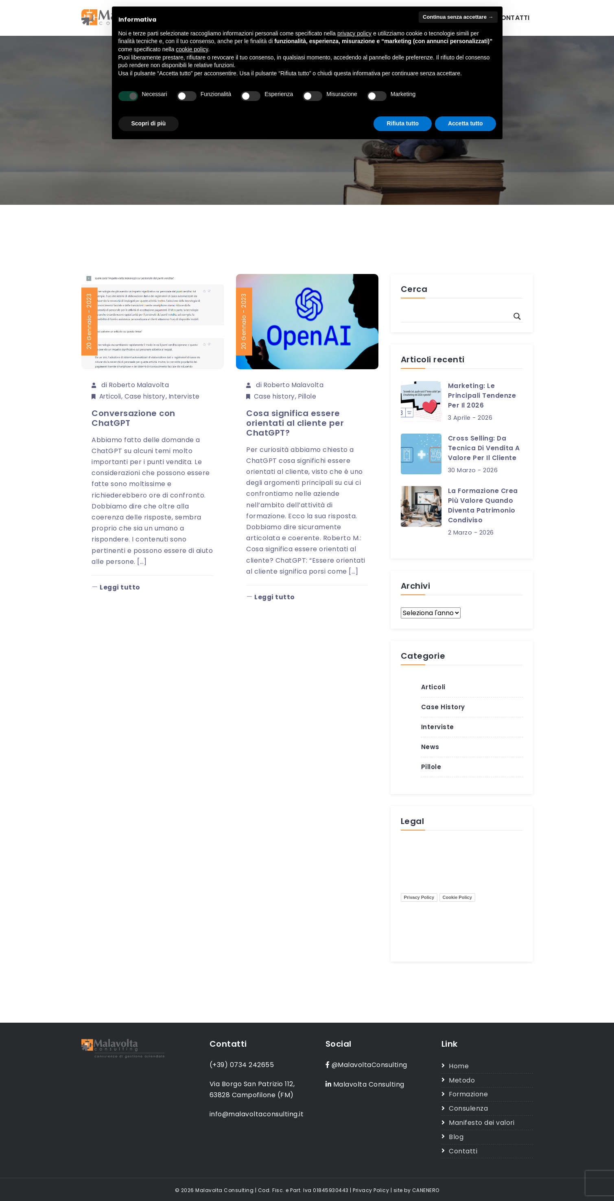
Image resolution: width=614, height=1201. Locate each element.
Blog (456, 1135)
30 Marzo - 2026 (473, 470)
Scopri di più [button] (148, 123)
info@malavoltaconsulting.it (257, 1114)
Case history (148, 396)
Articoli (111, 396)
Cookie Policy (457, 896)
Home (459, 1065)
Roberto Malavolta (141, 385)
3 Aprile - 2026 (470, 418)
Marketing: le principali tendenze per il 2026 (482, 395)
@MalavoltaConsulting (370, 1064)
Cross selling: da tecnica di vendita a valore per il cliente (484, 448)
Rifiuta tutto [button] (403, 123)
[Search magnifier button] (517, 316)
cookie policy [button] (192, 49)
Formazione (469, 1093)
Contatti (513, 17)
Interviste (188, 396)
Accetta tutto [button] (465, 123)
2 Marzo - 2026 (471, 532)
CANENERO (425, 1188)
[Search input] (458, 316)
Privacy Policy (419, 896)
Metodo (462, 1079)
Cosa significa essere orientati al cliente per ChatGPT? (295, 422)
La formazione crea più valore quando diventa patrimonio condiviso (483, 505)
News (430, 746)
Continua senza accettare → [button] (458, 17)
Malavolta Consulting (368, 1083)
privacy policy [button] (354, 33)
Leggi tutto (116, 587)
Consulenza (468, 1107)
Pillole (309, 396)
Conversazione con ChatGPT (133, 417)
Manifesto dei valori (482, 1121)
